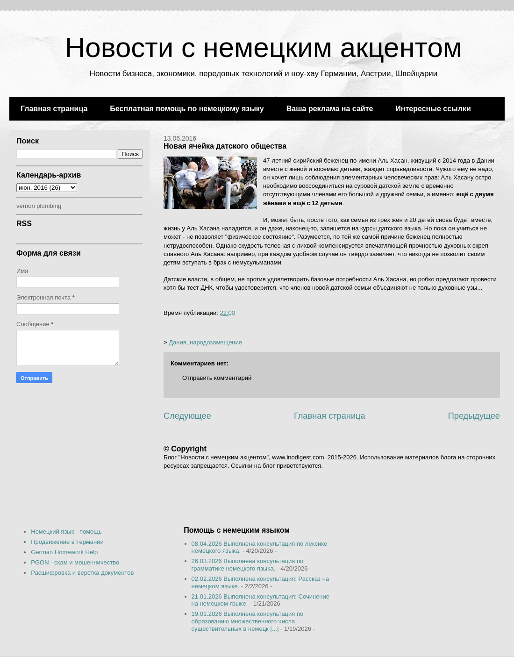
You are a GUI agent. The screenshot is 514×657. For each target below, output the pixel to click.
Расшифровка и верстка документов (82, 572)
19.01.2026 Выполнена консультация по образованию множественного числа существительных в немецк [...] (248, 621)
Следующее (187, 416)
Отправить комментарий (216, 377)
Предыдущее (474, 416)
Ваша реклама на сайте (329, 109)
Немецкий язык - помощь (66, 531)
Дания (177, 342)
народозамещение (216, 342)
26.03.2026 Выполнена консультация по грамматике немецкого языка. (248, 564)
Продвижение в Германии (67, 541)
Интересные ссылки (433, 109)
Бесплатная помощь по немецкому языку (187, 109)
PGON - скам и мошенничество (75, 562)
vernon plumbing (38, 205)
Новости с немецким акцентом (263, 47)
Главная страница (54, 109)
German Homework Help (64, 552)
